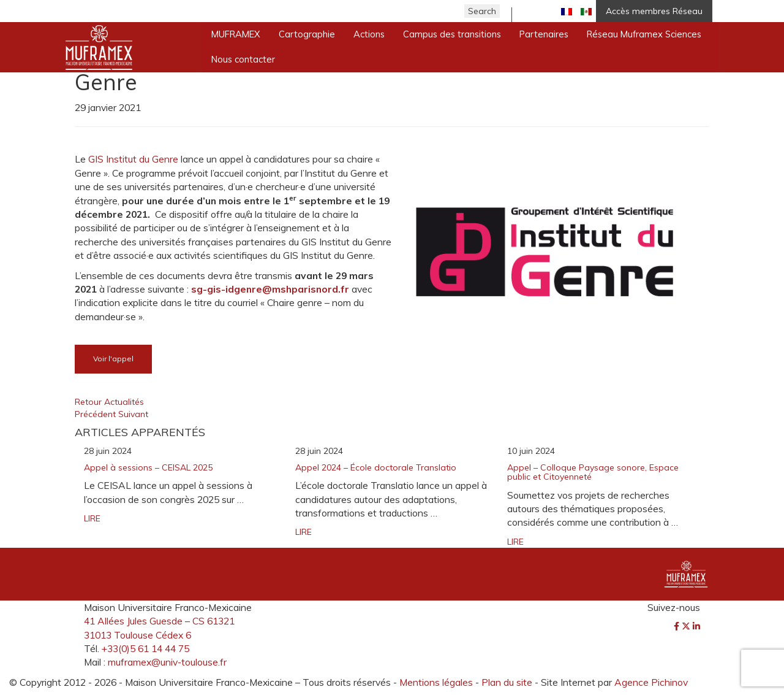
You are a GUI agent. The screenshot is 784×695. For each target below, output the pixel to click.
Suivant (133, 414)
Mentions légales (436, 682)
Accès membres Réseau (654, 11)
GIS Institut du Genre (133, 159)
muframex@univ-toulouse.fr (167, 662)
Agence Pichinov (651, 682)
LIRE (92, 518)
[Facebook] (678, 626)
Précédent (96, 414)
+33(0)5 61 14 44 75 (145, 648)
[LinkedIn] (696, 626)
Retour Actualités (109, 401)
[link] (270, 289)
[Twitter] (687, 626)
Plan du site (506, 682)
